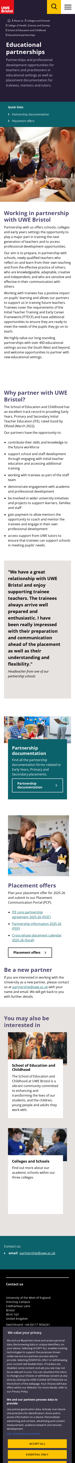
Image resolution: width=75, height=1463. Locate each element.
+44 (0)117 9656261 (37, 1324)
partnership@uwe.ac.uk (30, 987)
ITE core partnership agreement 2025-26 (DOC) (31, 914)
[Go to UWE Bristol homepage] (9, 20)
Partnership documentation (30, 114)
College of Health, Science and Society (28, 25)
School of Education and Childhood (26, 30)
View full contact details (22, 1329)
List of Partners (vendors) (23, 1442)
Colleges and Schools (38, 20)
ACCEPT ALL (37, 1451)
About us (18, 20)
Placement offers (23, 121)
